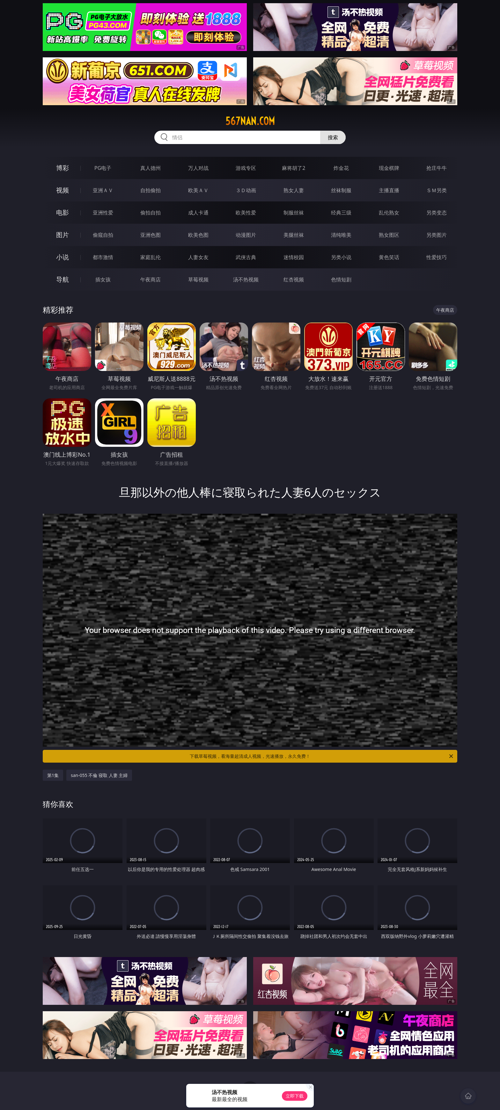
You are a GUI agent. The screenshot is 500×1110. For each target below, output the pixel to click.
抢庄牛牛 (436, 167)
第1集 (53, 775)
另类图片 (436, 234)
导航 (62, 279)
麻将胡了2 (293, 167)
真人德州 (150, 167)
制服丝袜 (293, 212)
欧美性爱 (246, 212)
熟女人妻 (293, 190)
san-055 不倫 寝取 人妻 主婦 (99, 775)
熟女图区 (389, 234)
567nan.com (250, 121)
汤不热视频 (246, 279)
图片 (62, 234)
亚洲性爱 (103, 212)
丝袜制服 (341, 190)
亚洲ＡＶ (103, 190)
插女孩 (103, 279)
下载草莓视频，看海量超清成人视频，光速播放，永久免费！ (322, 756)
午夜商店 (150, 279)
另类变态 (436, 212)
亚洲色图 (150, 234)
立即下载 (295, 1096)
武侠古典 (246, 257)
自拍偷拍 (150, 190)
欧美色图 (198, 234)
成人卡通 (198, 212)
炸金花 (341, 167)
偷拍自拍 (150, 212)
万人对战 (198, 167)
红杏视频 (293, 279)
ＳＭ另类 (436, 190)
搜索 (333, 137)
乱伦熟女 (389, 212)
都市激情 (103, 257)
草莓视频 (198, 279)
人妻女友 (198, 257)
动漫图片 (246, 234)
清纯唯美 (341, 234)
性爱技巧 (436, 257)
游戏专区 (246, 167)
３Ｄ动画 (246, 190)
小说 (62, 257)
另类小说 (341, 257)
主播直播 (389, 190)
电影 (62, 212)
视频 (62, 190)
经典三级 (341, 212)
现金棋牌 (389, 167)
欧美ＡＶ (198, 190)
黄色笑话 (389, 257)
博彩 (62, 167)
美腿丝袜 (293, 234)
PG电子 (102, 167)
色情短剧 (341, 279)
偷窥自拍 (103, 234)
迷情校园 (293, 257)
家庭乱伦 (150, 257)
